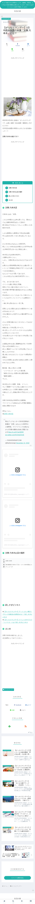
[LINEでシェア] (12, 50)
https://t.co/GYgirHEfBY (16, 432)
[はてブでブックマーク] (28, 45)
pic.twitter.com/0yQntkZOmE (14, 435)
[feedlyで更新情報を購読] (9, 726)
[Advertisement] (17, 77)
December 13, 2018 (22, 443)
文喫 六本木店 (13, 188)
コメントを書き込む (17, 878)
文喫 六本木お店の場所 (15, 192)
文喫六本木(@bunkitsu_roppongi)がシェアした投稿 (19, 494)
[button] (23, 50)
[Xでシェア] (7, 45)
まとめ (11, 200)
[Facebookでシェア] (17, 45)
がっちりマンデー (8, 689)
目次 (16, 183)
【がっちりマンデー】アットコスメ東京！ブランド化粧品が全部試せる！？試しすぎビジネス (17, 614)
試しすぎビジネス (14, 196)
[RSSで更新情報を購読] (26, 726)
